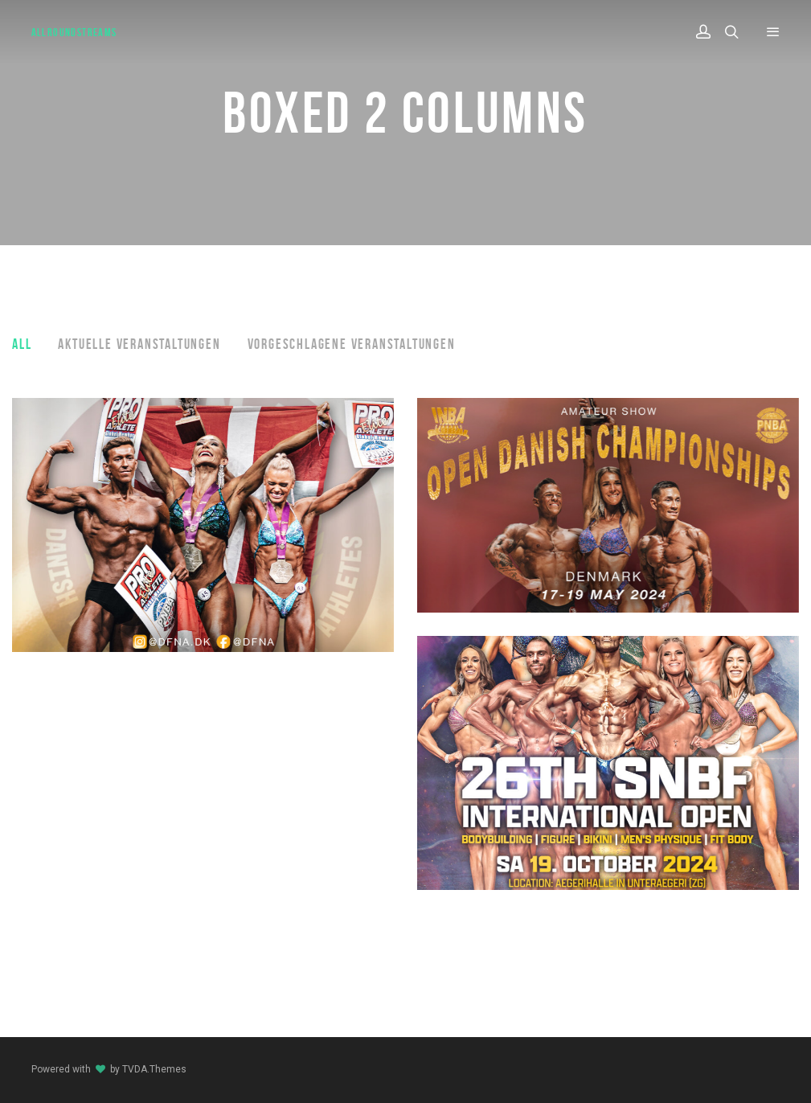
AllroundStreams (74, 32)
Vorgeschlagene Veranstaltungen (352, 344)
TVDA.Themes (154, 1069)
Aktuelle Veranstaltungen (139, 344)
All (21, 344)
